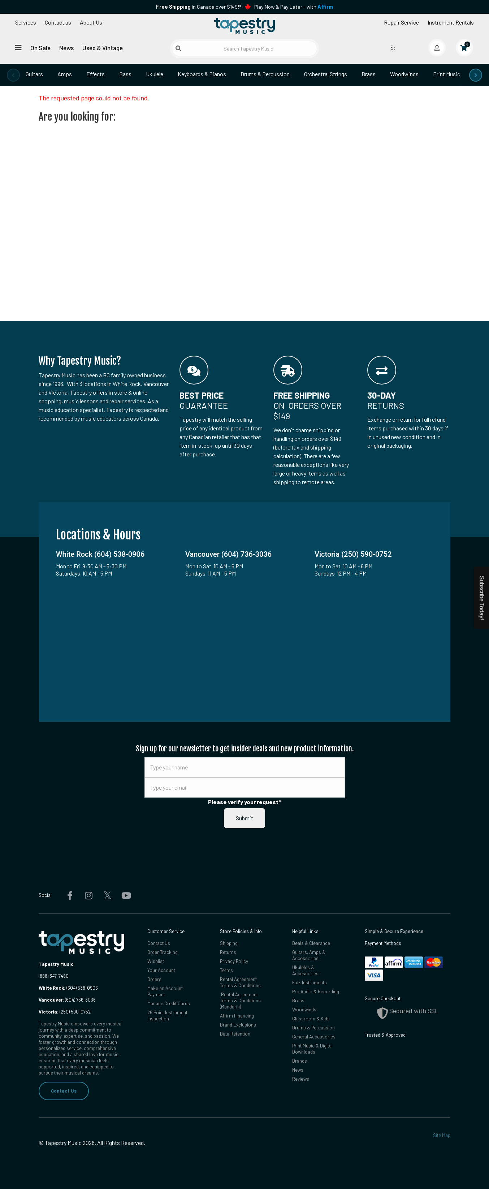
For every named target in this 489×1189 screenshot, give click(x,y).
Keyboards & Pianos (202, 73)
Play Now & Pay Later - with (293, 7)
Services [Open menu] (25, 22)
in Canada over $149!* (198, 7)
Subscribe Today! (482, 598)
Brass (369, 73)
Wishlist (155, 961)
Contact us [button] (58, 22)
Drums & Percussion (265, 73)
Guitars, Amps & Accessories (308, 955)
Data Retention (235, 1034)
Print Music (446, 73)
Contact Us (64, 1091)
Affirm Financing (237, 1016)
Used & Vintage (102, 47)
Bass (125, 73)
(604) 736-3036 (67, 1000)
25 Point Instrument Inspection (167, 1015)
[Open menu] (18, 47)
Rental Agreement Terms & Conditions (240, 982)
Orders (154, 979)
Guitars (34, 73)
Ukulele (154, 73)
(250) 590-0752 (65, 1012)
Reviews (300, 1079)
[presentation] (13, 75)
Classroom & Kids (311, 1018)
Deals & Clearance (311, 943)
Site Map (441, 1135)
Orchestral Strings (325, 73)
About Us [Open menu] (91, 22)
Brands (299, 1061)
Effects (95, 73)
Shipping (229, 943)
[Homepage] (244, 26)
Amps (64, 73)
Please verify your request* (244, 801)
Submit (244, 818)
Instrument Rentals (451, 22)
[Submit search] (178, 48)
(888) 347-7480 (54, 976)
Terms (226, 970)
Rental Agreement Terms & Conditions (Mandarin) (240, 1000)
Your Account (161, 970)
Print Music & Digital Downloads (312, 1049)
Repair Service (401, 22)
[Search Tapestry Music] (244, 48)
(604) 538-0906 (68, 988)
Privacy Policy (234, 961)
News (66, 47)
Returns (228, 952)
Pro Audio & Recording (315, 991)
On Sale (40, 47)
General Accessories (314, 1037)
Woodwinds (404, 73)
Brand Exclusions (238, 1025)
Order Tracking (162, 952)
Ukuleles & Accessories (305, 970)
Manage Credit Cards (168, 1003)
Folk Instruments (309, 982)
